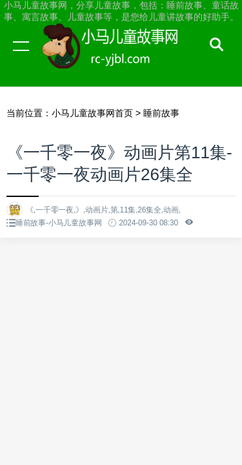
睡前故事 (161, 113)
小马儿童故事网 (122, 58)
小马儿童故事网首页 (92, 113)
